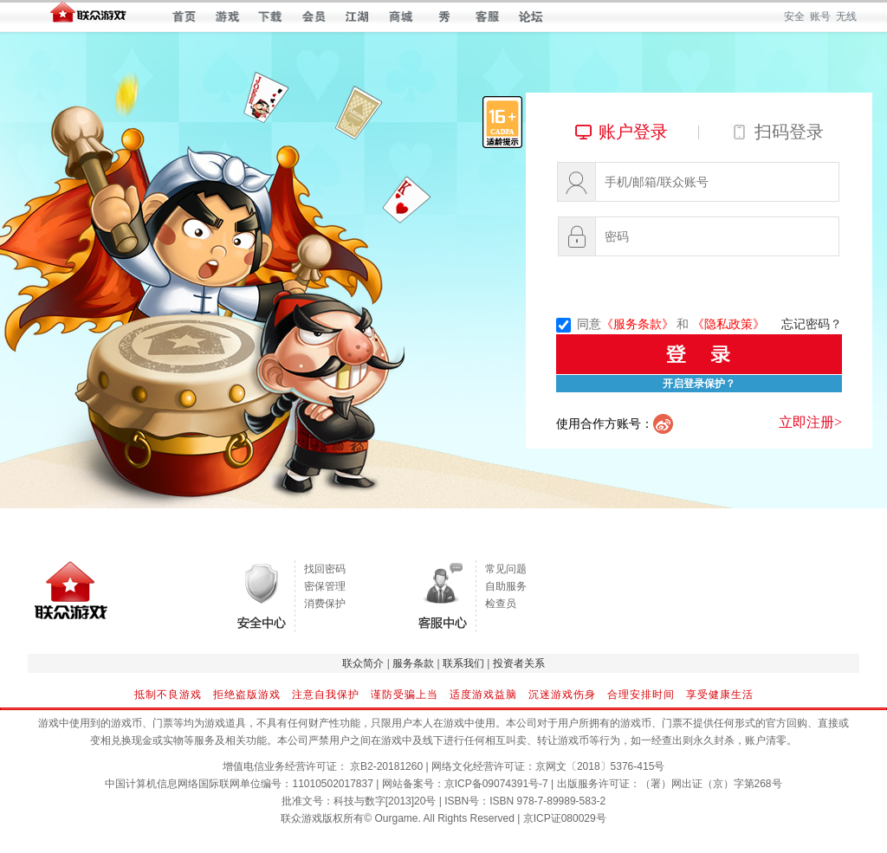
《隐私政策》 (728, 324)
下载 (271, 16)
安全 (794, 16)
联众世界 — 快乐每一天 (88, 16)
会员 (314, 16)
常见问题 (506, 569)
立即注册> (810, 422)
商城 (400, 16)
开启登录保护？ (699, 384)
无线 (846, 16)
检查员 (500, 604)
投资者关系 (519, 663)
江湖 (357, 16)
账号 (820, 16)
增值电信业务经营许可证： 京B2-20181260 (323, 766)
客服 (487, 16)
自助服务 (506, 586)
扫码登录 (789, 131)
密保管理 (325, 586)
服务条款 (413, 663)
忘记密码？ (811, 324)
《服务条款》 (637, 324)
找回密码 (325, 569)
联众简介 (363, 663)
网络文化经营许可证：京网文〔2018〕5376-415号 (547, 766)
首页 (184, 16)
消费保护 (325, 604)
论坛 (530, 16)
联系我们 (463, 663)
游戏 (227, 16)
